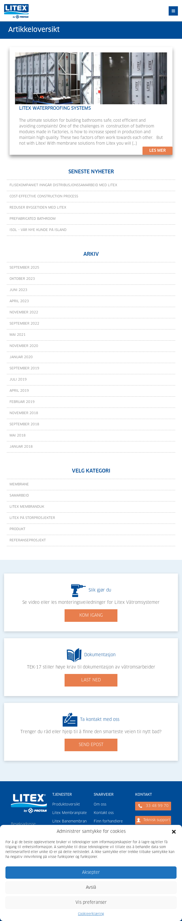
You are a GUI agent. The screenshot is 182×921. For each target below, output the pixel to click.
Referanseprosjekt (28, 540)
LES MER (157, 151)
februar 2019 (22, 402)
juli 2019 (18, 379)
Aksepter (91, 873)
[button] (174, 831)
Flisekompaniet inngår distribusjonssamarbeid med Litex (63, 185)
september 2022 (24, 323)
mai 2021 (18, 335)
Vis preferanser (91, 903)
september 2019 (24, 368)
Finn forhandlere (108, 821)
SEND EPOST (91, 745)
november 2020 (24, 346)
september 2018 (24, 424)
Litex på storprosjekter (32, 518)
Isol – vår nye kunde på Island (38, 230)
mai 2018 (18, 435)
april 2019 (19, 391)
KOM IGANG (91, 615)
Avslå (91, 888)
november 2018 (24, 413)
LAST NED (91, 680)
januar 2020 (21, 357)
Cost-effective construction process (44, 196)
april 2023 (19, 301)
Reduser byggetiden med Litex (38, 207)
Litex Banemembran (69, 821)
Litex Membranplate (69, 813)
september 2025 (24, 267)
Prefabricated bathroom (33, 219)
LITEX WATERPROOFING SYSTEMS (55, 108)
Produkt (17, 529)
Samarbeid (19, 495)
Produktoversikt (66, 804)
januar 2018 (21, 446)
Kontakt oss (104, 813)
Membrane (19, 484)
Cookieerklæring (91, 914)
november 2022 (24, 312)
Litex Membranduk (27, 507)
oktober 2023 (22, 279)
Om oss (100, 804)
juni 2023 (18, 290)
